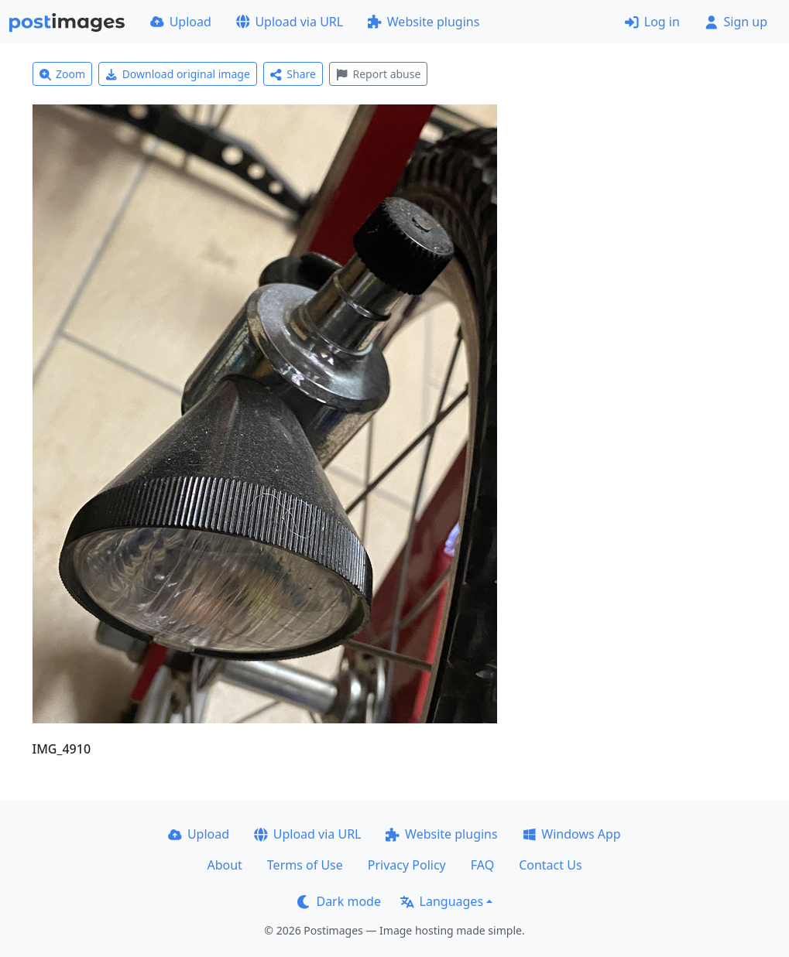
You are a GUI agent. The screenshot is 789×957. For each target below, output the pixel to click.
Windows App (572, 834)
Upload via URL (289, 21)
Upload (180, 21)
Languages (441, 901)
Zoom (62, 74)
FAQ (482, 864)
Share (293, 74)
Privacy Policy (407, 864)
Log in (652, 21)
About (224, 864)
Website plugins (423, 21)
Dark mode (339, 901)
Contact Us (550, 864)
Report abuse (378, 74)
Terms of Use (305, 864)
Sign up (736, 21)
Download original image (177, 74)
